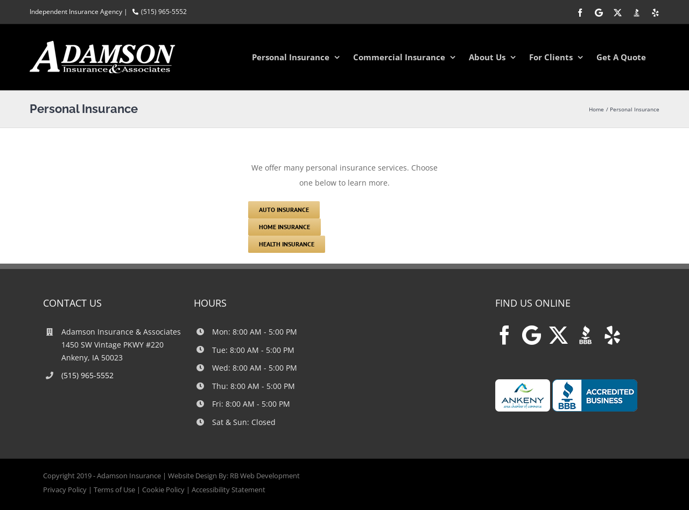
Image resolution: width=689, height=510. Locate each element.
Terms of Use (114, 489)
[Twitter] (558, 334)
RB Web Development (265, 475)
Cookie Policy (163, 489)
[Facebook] (504, 334)
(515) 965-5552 (164, 11)
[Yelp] (612, 334)
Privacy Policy (65, 489)
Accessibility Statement (228, 489)
